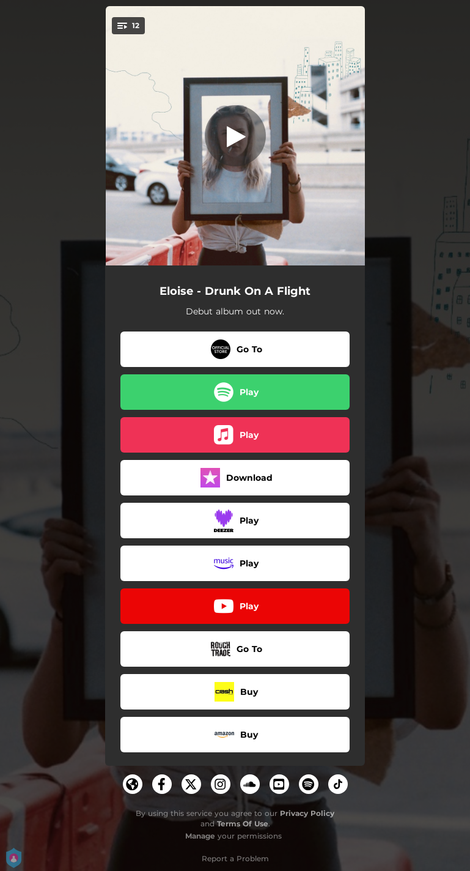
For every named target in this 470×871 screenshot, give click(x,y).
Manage (200, 835)
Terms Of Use (242, 823)
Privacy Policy (307, 813)
